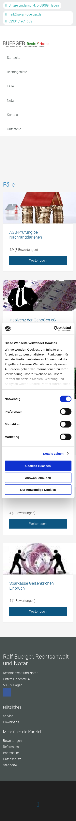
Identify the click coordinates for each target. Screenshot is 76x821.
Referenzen (11, 747)
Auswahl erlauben (38, 477)
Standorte (10, 765)
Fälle (10, 86)
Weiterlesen (38, 260)
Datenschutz (12, 759)
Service (8, 716)
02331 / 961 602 (18, 21)
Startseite (13, 58)
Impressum (11, 753)
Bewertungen (12, 741)
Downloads (11, 722)
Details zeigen (53, 453)
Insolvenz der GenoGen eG (32, 320)
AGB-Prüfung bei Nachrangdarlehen (25, 235)
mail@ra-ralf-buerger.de (23, 14)
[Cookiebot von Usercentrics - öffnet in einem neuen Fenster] (54, 328)
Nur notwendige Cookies (38, 489)
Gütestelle (14, 129)
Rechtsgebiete (17, 72)
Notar (11, 100)
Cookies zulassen (38, 466)
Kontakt (12, 115)
